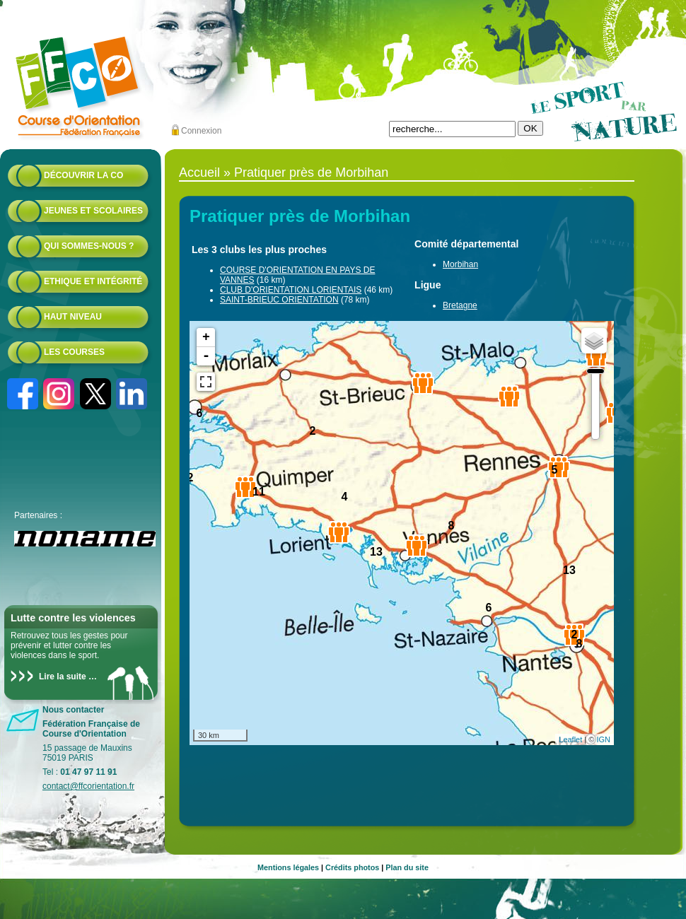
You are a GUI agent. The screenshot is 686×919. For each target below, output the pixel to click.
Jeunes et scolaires (93, 211)
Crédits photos (352, 867)
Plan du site (407, 867)
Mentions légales (288, 867)
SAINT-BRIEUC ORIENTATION (279, 300)
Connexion (201, 131)
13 (376, 552)
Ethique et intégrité (93, 281)
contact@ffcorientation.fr (88, 786)
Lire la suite (62, 676)
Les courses (74, 352)
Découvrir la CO (83, 175)
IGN (603, 739)
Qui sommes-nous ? (89, 246)
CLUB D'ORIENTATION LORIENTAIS (290, 290)
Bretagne (460, 305)
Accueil (199, 172)
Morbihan (460, 264)
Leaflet (570, 739)
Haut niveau (73, 317)
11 (258, 492)
